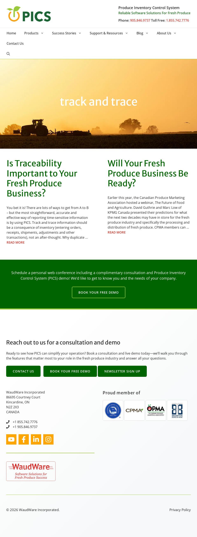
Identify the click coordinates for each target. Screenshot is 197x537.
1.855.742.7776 (177, 20)
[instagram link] (11, 439)
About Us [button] (169, 33)
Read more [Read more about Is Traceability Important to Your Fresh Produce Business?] (15, 242)
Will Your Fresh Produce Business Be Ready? (148, 173)
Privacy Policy (180, 509)
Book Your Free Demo (98, 292)
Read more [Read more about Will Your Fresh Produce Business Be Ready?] (117, 232)
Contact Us (15, 43)
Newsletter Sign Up (122, 371)
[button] (8, 54)
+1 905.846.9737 (25, 427)
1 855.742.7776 (26, 422)
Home (11, 33)
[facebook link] (24, 439)
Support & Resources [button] (111, 33)
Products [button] (36, 33)
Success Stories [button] (69, 33)
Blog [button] (144, 33)
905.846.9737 (140, 20)
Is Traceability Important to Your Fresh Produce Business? (42, 178)
